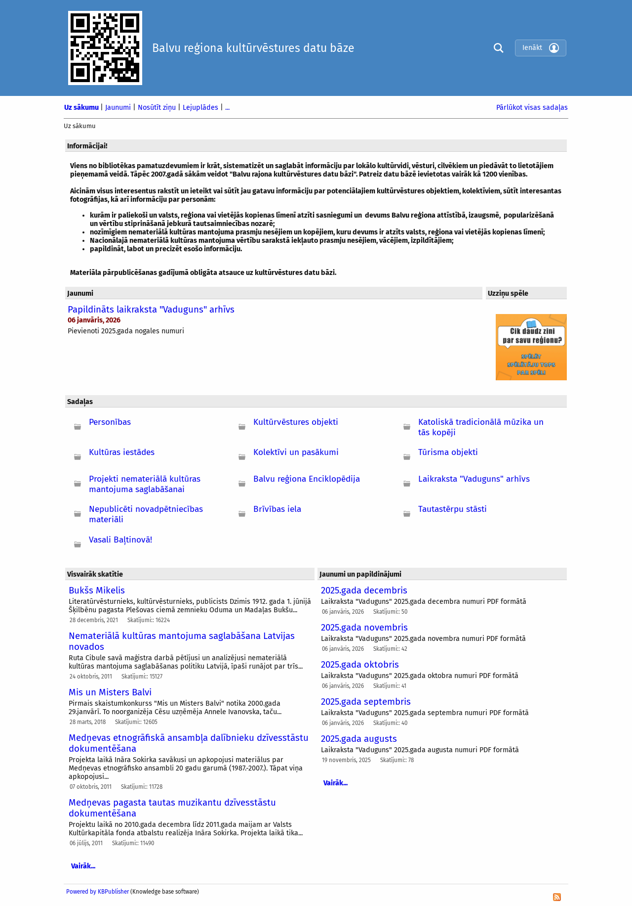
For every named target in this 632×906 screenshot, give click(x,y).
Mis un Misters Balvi (110, 692)
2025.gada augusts (359, 738)
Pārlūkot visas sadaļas (532, 107)
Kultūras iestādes (122, 452)
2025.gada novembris (364, 627)
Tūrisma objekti (448, 452)
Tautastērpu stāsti (452, 509)
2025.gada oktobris (360, 664)
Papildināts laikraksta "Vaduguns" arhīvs (151, 309)
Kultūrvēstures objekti (295, 422)
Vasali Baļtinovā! (120, 540)
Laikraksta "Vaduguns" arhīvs (474, 479)
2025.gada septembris (366, 701)
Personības (110, 422)
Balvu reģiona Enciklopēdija (306, 479)
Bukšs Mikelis (97, 590)
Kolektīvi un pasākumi (296, 452)
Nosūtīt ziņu (158, 107)
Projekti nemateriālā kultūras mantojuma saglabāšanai (144, 484)
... (227, 107)
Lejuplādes (201, 107)
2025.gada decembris (364, 590)
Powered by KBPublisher (97, 891)
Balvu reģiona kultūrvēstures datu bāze (253, 48)
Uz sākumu (82, 107)
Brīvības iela (277, 509)
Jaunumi (119, 107)
